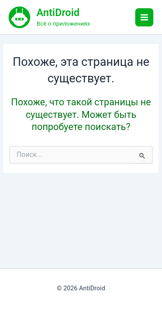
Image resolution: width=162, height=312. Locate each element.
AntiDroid (58, 12)
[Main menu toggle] (144, 17)
